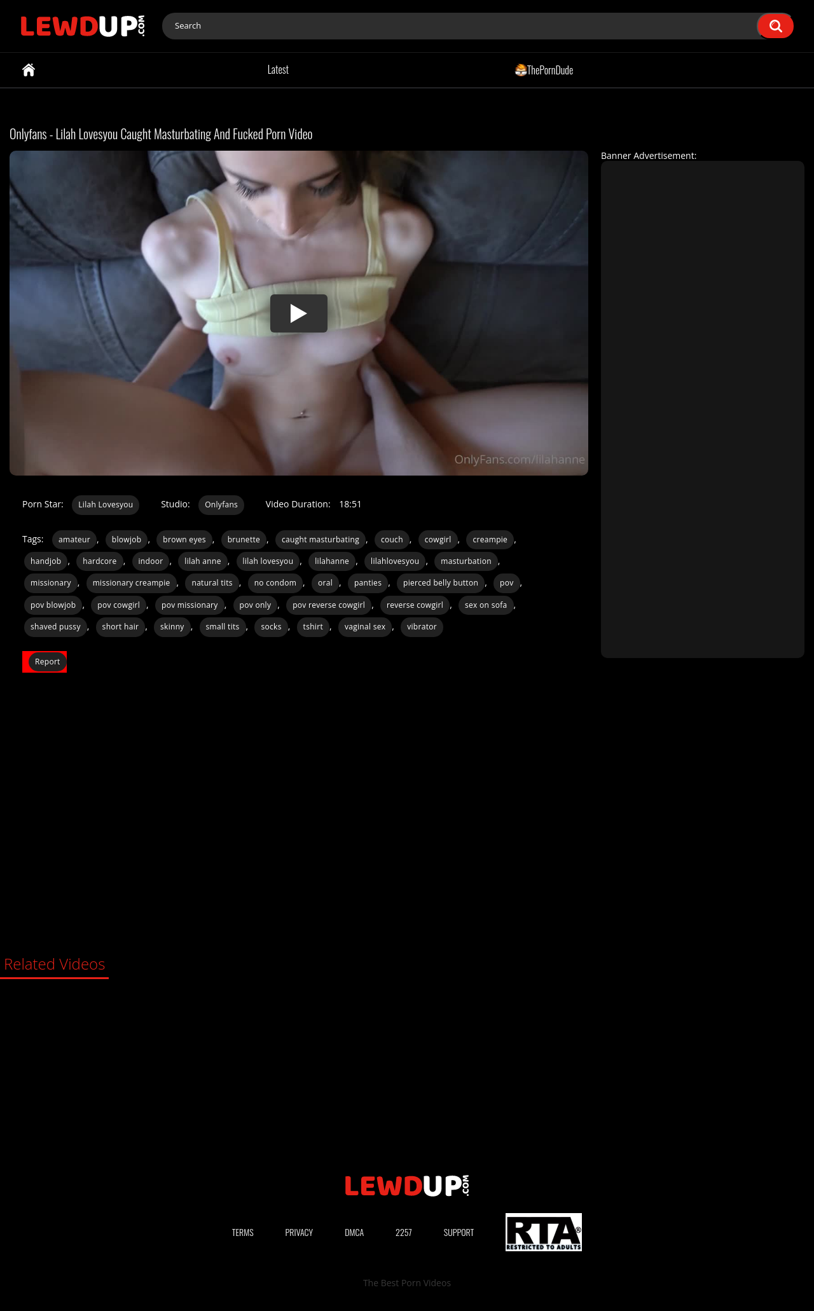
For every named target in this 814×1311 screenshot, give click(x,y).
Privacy (300, 1232)
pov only (256, 605)
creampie (490, 539)
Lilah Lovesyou (105, 504)
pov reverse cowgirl (329, 605)
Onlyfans (221, 504)
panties (368, 582)
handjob (46, 561)
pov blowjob (53, 605)
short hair (120, 626)
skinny (172, 626)
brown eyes (184, 539)
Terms (243, 1232)
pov (506, 582)
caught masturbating (320, 539)
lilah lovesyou (268, 561)
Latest (278, 69)
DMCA (354, 1232)
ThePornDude (544, 69)
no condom (275, 582)
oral (325, 582)
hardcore (99, 561)
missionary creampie (131, 582)
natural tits (211, 582)
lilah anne (202, 561)
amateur (74, 539)
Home (29, 70)
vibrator (422, 626)
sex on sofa (486, 605)
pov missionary (190, 605)
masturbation (466, 561)
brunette (244, 539)
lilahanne (332, 561)
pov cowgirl (118, 605)
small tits (223, 626)
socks (271, 626)
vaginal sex (365, 626)
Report (47, 661)
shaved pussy (56, 626)
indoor (151, 561)
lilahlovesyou (395, 561)
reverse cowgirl (415, 605)
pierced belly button (440, 582)
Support (459, 1232)
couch (392, 539)
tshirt (313, 626)
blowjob (127, 539)
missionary (51, 582)
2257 (404, 1232)
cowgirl (438, 539)
